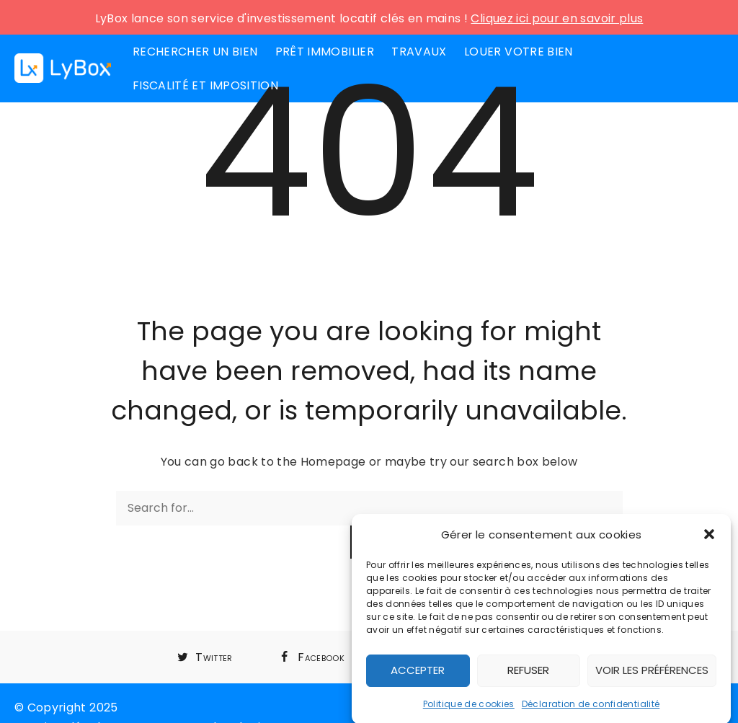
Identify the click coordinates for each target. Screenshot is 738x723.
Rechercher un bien (195, 51)
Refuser (528, 673)
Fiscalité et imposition (205, 85)
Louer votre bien (518, 51)
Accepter (418, 673)
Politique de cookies (469, 707)
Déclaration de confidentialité (591, 707)
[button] (709, 538)
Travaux (418, 51)
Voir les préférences (651, 673)
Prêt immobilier (324, 51)
